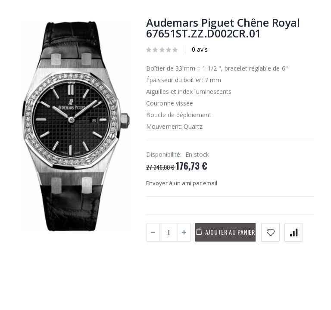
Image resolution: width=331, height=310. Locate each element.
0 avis (200, 49)
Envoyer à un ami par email (181, 183)
